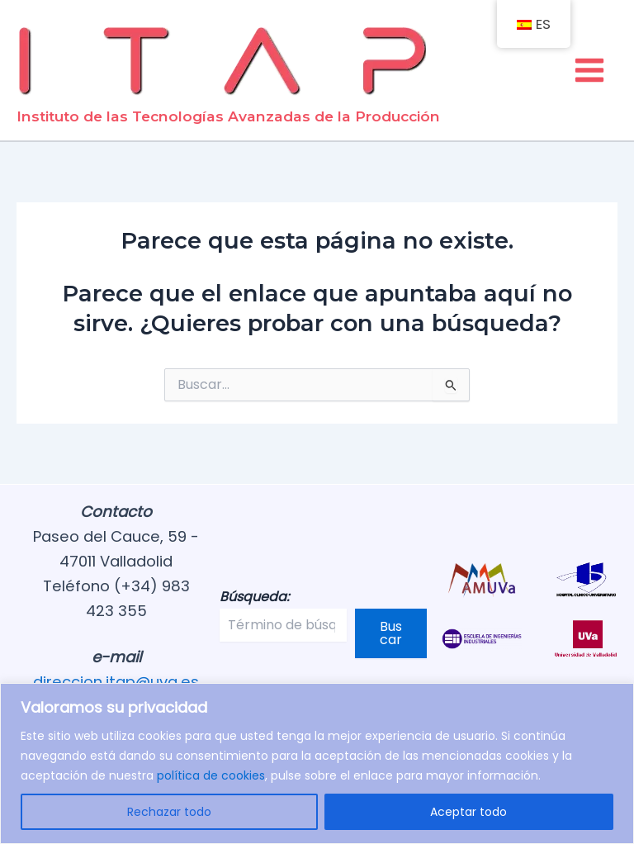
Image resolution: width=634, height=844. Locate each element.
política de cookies (211, 775)
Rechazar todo (169, 812)
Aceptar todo (468, 812)
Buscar (391, 633)
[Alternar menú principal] (589, 69)
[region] (317, 763)
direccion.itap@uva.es (116, 681)
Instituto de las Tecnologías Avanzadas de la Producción (228, 116)
